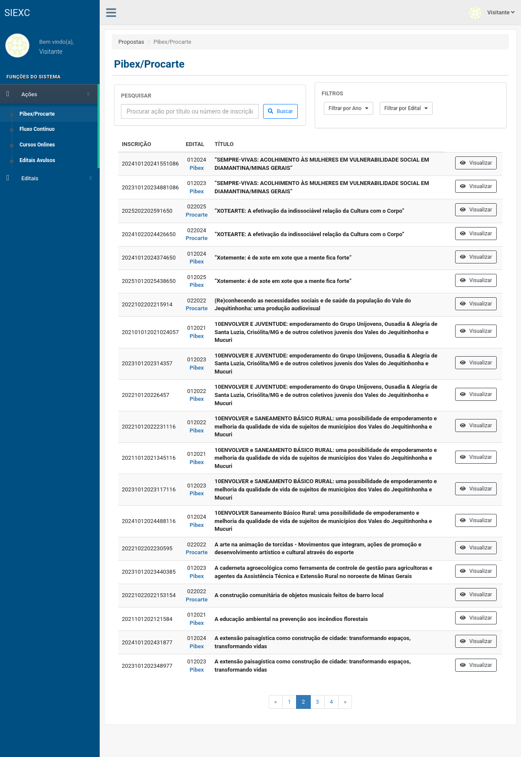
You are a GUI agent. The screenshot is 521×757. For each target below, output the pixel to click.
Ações (48, 93)
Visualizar (476, 163)
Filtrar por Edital (406, 108)
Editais (49, 178)
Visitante (491, 12)
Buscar (280, 111)
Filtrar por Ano (348, 108)
